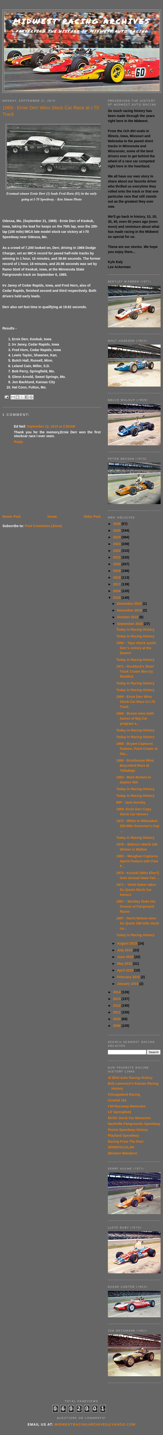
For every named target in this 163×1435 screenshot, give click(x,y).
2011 (117, 1012)
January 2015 (128, 984)
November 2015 (130, 610)
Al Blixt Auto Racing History (130, 1078)
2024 (117, 537)
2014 (117, 992)
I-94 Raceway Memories (127, 1106)
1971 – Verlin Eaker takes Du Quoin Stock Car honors (136, 890)
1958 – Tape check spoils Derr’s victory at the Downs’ (136, 648)
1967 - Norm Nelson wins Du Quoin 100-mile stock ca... (137, 923)
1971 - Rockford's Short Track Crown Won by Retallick (135, 671)
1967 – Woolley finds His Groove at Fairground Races (135, 906)
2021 (117, 557)
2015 (117, 598)
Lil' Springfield (119, 1112)
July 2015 (125, 950)
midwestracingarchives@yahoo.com (95, 1424)
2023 (117, 544)
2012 (117, 1005)
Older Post (92, 516)
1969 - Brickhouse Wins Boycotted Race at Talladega (135, 765)
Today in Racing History (135, 629)
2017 (117, 584)
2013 (117, 999)
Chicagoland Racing (124, 1094)
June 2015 (125, 957)
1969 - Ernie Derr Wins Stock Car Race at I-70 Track (135, 702)
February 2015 (129, 977)
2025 (117, 530)
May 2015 (125, 963)
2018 (117, 577)
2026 (117, 524)
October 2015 (128, 617)
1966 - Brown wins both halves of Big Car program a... (135, 718)
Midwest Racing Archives (81, 21)
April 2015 (125, 970)
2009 (117, 1026)
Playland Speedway (123, 1135)
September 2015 (130, 624)
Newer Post (11, 516)
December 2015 (130, 604)
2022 (117, 551)
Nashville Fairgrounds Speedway (134, 1124)
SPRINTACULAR (121, 1147)
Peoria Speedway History (128, 1130)
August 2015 (127, 943)
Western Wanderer (122, 1153)
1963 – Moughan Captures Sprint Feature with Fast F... (137, 861)
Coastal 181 (117, 1100)
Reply (18, 442)
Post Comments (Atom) (43, 526)
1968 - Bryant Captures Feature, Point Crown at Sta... (136, 749)
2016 (117, 591)
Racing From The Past (125, 1141)
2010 (117, 1019)
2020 (117, 564)
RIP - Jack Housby (131, 802)
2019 (117, 571)
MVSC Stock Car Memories (129, 1118)
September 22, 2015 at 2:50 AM (51, 426)
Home (52, 516)
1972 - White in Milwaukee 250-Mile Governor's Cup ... (137, 826)
